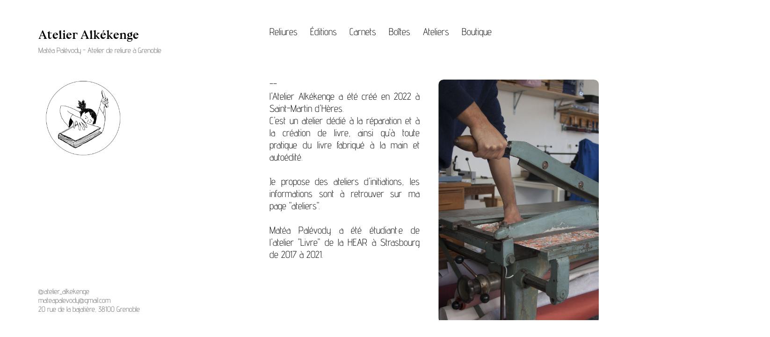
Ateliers (436, 31)
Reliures (283, 31)
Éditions (323, 31)
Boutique (477, 31)
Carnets (362, 31)
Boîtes (399, 31)
